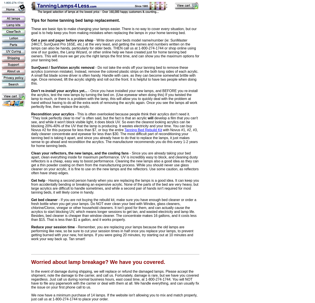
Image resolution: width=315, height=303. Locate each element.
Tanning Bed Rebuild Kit (143, 130)
